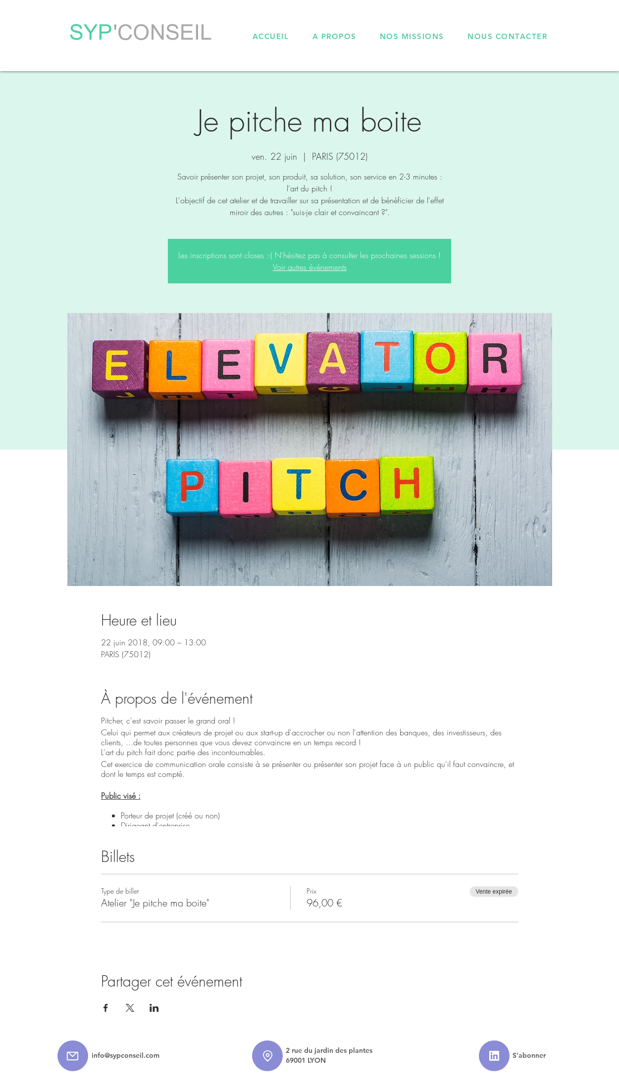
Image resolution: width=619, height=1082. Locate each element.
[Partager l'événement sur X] (130, 1008)
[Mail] (72, 1055)
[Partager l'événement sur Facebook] (105, 1008)
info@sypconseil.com (125, 1055)
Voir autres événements (310, 267)
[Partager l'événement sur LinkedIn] (154, 1008)
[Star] (494, 1055)
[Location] (267, 1055)
